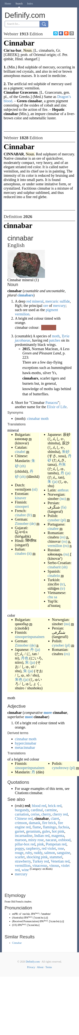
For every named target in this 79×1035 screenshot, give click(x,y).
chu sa (52, 597)
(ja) (67, 473)
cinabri (20, 452)
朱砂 (65, 452)
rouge (19, 853)
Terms (48, 967)
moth (56, 336)
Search (19, 3)
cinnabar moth (38, 418)
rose (61, 848)
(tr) (62, 584)
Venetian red (60, 861)
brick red (55, 806)
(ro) (62, 537)
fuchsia (63, 827)
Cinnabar (17, 943)
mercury (59, 305)
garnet (19, 831)
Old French (17, 901)
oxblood (64, 840)
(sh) (64, 567)
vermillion (23, 865)
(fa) (63, 507)
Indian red (42, 836)
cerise (35, 814)
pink (40, 844)
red (28, 301)
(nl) (34, 489)
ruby (28, 853)
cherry (46, 814)
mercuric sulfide (57, 301)
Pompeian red (56, 844)
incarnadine (23, 836)
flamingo (49, 827)
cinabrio (54, 576)
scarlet (20, 857)
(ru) (66, 554)
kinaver (20, 498)
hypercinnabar (25, 743)
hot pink (58, 831)
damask (34, 823)
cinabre (20, 515)
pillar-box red (25, 844)
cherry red (60, 814)
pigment (52, 310)
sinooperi (22, 506)
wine (25, 870)
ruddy (38, 853)
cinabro (20, 553)
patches (54, 340)
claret (55, 818)
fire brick (49, 823)
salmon (49, 853)
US (14, 925)
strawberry (23, 861)
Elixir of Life (57, 407)
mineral (37, 301)
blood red (39, 806)
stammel (56, 857)
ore (45, 305)
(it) (29, 553)
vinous (54, 865)
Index (30, 3)
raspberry (33, 848)
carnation (22, 814)
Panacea (51, 403)
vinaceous (39, 865)
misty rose (36, 840)
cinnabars (25, 295)
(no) (63, 499)
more (48, 713)
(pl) (63, 520)
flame (36, 827)
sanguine (63, 853)
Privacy (31, 967)
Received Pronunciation (25, 921)
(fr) (29, 515)
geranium (33, 831)
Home (8, 3)
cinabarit (54, 567)
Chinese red (24, 818)
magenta (57, 836)
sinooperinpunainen (30, 637)
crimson (21, 823)
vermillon (55, 546)
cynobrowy (60, 768)
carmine (51, 810)
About (40, 967)
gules (46, 831)
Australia (17, 917)
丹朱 (62, 464)
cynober (54, 520)
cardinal (37, 810)
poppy (19, 848)
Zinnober (22, 523)
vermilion (22, 314)
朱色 (18, 679)
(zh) (23, 466)
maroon (20, 840)
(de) (33, 523)
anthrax (63, 490)
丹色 (24, 658)
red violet (49, 848)
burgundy (22, 810)
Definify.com (33, 961)
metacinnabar (25, 747)
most (29, 717)
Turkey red (40, 861)
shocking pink (37, 857)
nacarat (50, 840)
